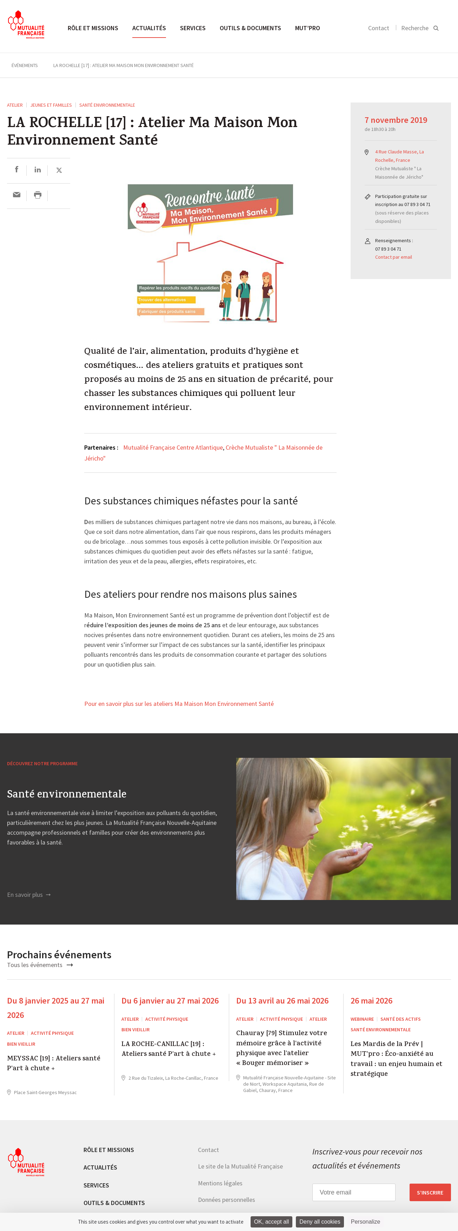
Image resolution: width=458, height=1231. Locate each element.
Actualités (149, 28)
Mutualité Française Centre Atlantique (173, 447)
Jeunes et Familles (51, 105)
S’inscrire (430, 1192)
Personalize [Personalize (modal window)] (365, 1222)
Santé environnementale (107, 105)
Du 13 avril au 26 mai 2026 (282, 1000)
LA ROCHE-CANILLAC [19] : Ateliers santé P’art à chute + (168, 1050)
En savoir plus (29, 895)
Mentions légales (220, 1183)
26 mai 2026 (371, 1000)
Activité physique (52, 1033)
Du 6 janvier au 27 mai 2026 (170, 1000)
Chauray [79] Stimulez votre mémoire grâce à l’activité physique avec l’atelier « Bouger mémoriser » (281, 1049)
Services (193, 28)
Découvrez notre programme (42, 763)
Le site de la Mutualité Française (240, 1166)
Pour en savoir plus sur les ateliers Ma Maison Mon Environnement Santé (179, 704)
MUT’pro (307, 28)
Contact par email (393, 257)
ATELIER (15, 105)
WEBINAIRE (362, 1019)
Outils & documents (250, 28)
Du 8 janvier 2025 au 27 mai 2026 (55, 1007)
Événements (25, 65)
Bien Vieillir (21, 1044)
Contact (378, 28)
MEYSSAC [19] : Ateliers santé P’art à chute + (53, 1064)
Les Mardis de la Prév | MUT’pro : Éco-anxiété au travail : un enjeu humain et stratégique (397, 1060)
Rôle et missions (93, 28)
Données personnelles (226, 1200)
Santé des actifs (400, 1019)
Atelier (318, 1019)
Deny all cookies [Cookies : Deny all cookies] (319, 1222)
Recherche (415, 28)
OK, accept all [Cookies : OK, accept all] (271, 1222)
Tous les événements (40, 965)
